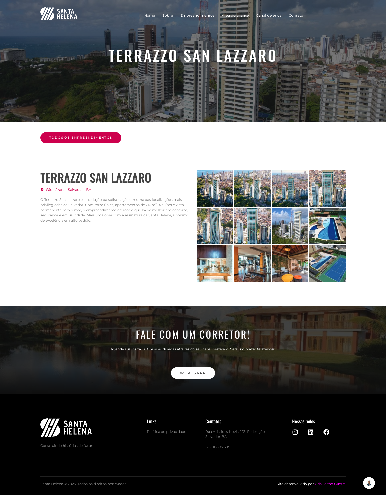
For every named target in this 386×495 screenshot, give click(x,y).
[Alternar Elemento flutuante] (369, 483)
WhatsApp (193, 373)
